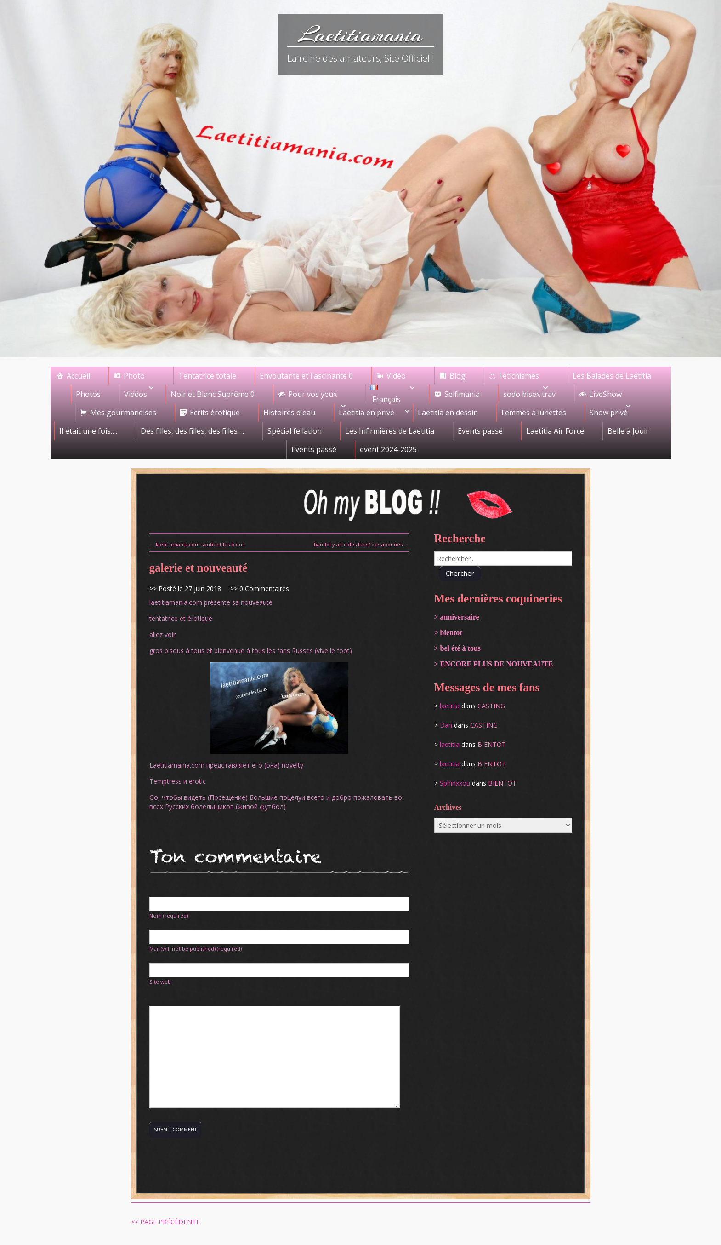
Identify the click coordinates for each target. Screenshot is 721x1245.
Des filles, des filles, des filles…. (192, 431)
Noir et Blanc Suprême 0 (212, 394)
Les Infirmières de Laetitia (389, 431)
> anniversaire (456, 617)
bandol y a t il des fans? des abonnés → (361, 544)
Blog (457, 376)
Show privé (609, 412)
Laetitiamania (360, 34)
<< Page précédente (165, 1221)
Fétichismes (524, 378)
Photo (139, 378)
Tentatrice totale (207, 376)
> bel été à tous (457, 648)
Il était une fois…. (88, 431)
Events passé (480, 431)
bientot (491, 744)
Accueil (78, 376)
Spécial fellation (294, 431)
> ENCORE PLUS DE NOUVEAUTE (493, 664)
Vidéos (135, 394)
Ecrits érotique (215, 412)
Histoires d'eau (289, 412)
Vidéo (401, 378)
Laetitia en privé (366, 412)
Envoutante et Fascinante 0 (306, 376)
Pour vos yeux (317, 396)
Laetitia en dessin (448, 412)
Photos (88, 394)
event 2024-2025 (388, 449)
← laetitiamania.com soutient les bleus (196, 544)
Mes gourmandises (123, 412)
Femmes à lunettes (533, 412)
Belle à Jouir (628, 431)
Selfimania (462, 394)
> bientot (448, 633)
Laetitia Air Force (555, 431)
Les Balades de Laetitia (612, 376)
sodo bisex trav (529, 394)
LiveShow (610, 396)
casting (491, 705)
